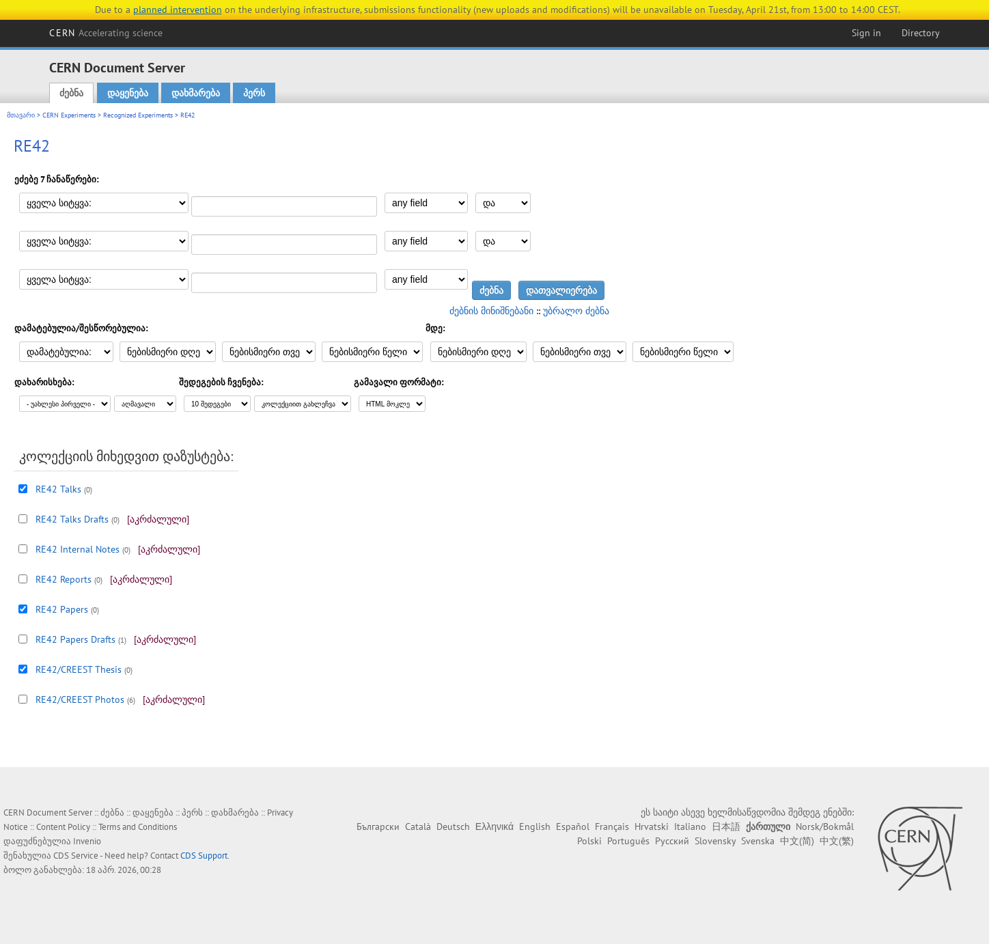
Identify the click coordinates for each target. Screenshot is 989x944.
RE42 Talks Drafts (72, 519)
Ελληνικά (494, 826)
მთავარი (21, 115)
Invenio (87, 841)
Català (418, 826)
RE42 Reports (64, 579)
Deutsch (453, 826)
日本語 (726, 826)
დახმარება (195, 93)
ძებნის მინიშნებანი (491, 311)
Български (378, 826)
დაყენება (127, 93)
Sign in (866, 33)
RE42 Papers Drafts (75, 639)
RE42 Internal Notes (78, 549)
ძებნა (71, 93)
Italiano (690, 826)
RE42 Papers (62, 609)
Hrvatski (652, 826)
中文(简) (797, 841)
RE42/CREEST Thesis (79, 669)
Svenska (758, 841)
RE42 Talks (58, 489)
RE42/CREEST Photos (80, 699)
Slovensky (715, 841)
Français (612, 826)
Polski (589, 841)
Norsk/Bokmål (825, 826)
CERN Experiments (69, 115)
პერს (254, 93)
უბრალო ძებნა (576, 311)
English (535, 826)
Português (628, 841)
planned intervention (177, 9)
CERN (106, 33)
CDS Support (203, 855)
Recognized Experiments (138, 115)
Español (572, 826)
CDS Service (75, 855)
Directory (921, 33)
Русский (672, 841)
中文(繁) (837, 841)
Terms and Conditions (137, 827)
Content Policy (63, 827)
